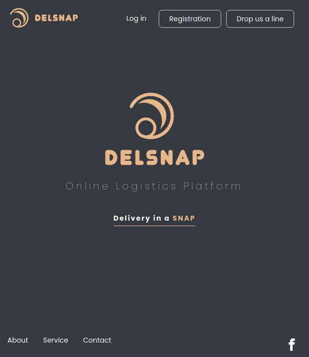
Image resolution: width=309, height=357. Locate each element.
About (17, 340)
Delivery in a (154, 218)
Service (55, 340)
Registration (190, 19)
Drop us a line (260, 19)
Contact (97, 340)
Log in (136, 18)
